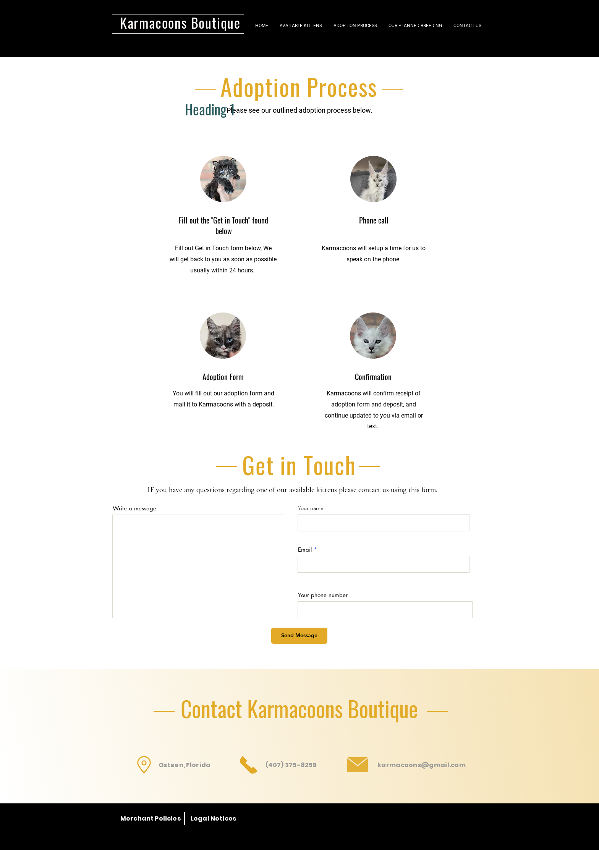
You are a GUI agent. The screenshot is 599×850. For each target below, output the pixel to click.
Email (305, 549)
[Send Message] (299, 636)
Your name (311, 508)
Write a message (134, 508)
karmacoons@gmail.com (421, 765)
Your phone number (323, 595)
